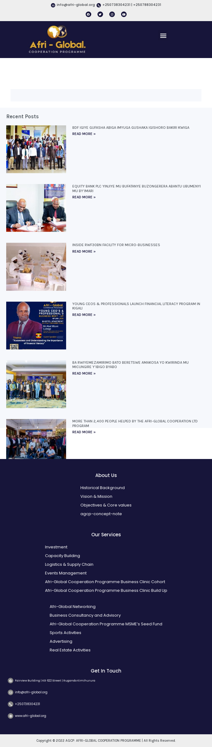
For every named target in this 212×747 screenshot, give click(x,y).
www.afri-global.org (30, 715)
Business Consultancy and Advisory (85, 615)
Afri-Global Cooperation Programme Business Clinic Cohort (105, 582)
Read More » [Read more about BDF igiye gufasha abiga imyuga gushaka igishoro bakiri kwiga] (84, 134)
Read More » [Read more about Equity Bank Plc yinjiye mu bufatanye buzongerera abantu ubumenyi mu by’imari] (84, 197)
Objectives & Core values (106, 505)
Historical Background (102, 488)
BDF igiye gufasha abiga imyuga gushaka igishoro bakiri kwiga (130, 127)
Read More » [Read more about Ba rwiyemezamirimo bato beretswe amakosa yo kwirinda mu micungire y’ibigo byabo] (84, 373)
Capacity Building (62, 556)
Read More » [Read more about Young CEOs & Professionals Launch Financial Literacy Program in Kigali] (84, 315)
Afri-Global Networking (73, 607)
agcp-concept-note (101, 514)
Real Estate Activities (70, 650)
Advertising (61, 641)
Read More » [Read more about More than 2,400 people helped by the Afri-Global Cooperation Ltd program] (84, 432)
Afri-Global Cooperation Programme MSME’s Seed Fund (106, 624)
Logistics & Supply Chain (69, 564)
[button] (163, 35)
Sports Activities (65, 633)
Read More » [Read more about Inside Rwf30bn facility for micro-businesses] (84, 251)
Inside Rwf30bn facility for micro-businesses (116, 245)
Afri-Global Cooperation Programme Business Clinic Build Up (106, 590)
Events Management (66, 573)
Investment (56, 547)
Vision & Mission (96, 496)
